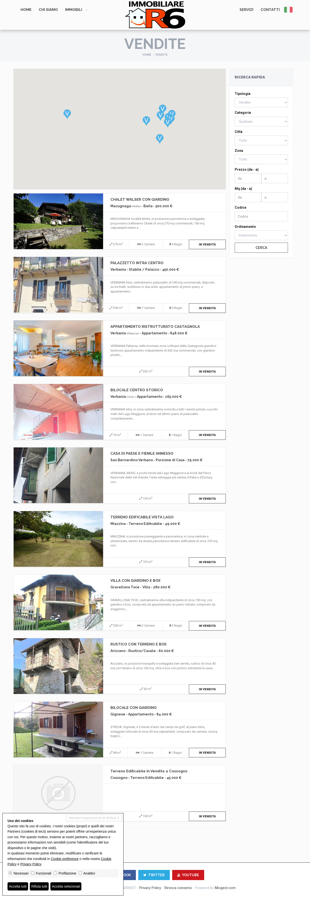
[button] (67, 114)
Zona (239, 151)
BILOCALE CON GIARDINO (133, 708)
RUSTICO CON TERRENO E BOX (138, 644)
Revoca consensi (178, 888)
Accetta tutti (18, 886)
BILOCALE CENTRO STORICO (136, 390)
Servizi (246, 10)
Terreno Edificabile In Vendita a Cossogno (148, 771)
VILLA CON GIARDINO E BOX (135, 580)
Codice (240, 207)
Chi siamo (48, 10)
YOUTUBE (188, 875)
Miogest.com (225, 888)
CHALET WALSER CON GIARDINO (139, 199)
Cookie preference (64, 858)
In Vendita (207, 244)
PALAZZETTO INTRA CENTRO (136, 263)
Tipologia (242, 94)
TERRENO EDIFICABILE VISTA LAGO (142, 517)
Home (26, 10)
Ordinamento (245, 227)
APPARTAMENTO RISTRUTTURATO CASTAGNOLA (155, 326)
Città (238, 132)
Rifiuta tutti (39, 886)
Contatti (270, 10)
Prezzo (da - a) (247, 169)
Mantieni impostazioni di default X (94, 818)
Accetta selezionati (66, 886)
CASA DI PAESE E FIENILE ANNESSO (141, 453)
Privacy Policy (150, 888)
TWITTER (154, 875)
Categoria (243, 113)
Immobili (73, 10)
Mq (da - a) (243, 189)
